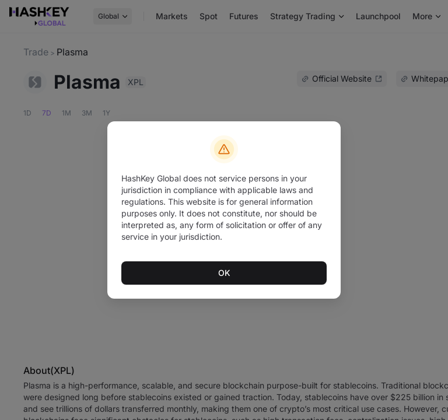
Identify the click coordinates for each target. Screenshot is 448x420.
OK (224, 272)
